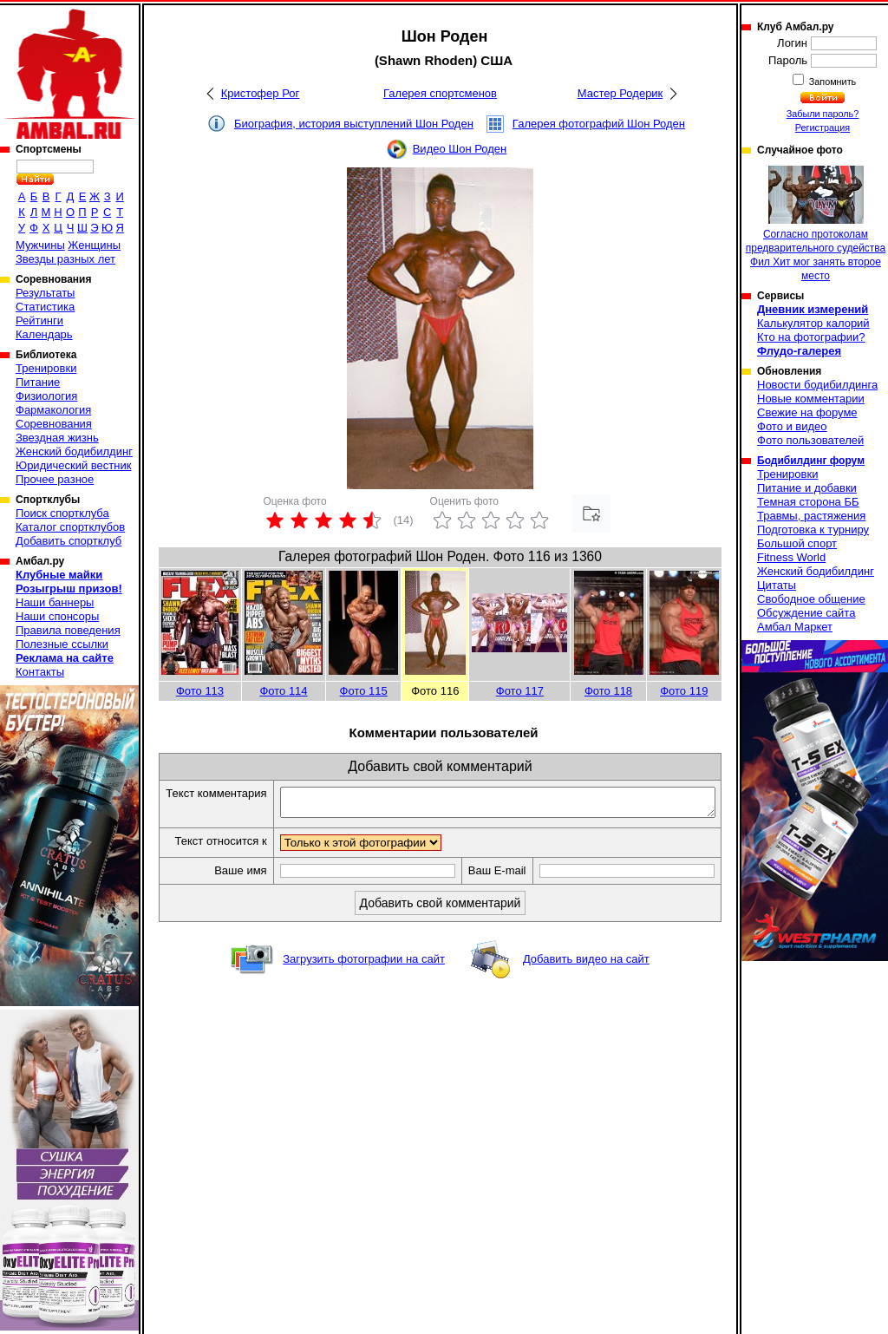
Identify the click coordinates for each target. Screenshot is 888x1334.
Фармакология (53, 409)
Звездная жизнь (57, 437)
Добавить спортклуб (68, 540)
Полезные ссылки (62, 644)
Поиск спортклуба (62, 513)
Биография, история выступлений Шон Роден (353, 123)
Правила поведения (68, 630)
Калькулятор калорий (813, 323)
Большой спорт (797, 543)
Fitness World (791, 557)
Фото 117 (520, 690)
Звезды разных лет (65, 258)
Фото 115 (364, 690)
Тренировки (46, 368)
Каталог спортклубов (70, 526)
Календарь (44, 334)
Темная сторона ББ (808, 501)
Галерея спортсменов (440, 93)
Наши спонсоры (57, 616)
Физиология (46, 395)
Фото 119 (684, 690)
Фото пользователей (810, 440)
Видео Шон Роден (460, 148)
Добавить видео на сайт (586, 989)
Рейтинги (39, 320)
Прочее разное (55, 479)
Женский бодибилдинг (74, 451)
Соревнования (54, 423)
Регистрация (822, 127)
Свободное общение (811, 598)
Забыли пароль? (823, 113)
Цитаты (776, 585)
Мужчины (40, 245)
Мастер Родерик (620, 93)
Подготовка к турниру (813, 529)
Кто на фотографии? (811, 336)
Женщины (94, 245)
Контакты (40, 671)
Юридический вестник (73, 465)
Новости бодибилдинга (817, 384)
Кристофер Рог (260, 93)
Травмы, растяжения (811, 515)
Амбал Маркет (794, 626)
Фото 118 (608, 690)
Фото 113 (200, 690)
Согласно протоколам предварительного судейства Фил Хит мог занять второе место (816, 224)
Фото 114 (283, 690)
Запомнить (831, 81)
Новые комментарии (811, 398)
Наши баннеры (55, 602)
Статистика (45, 306)
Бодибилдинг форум (811, 460)
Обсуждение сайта (806, 612)
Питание (38, 382)
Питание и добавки (807, 487)
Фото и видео (792, 426)
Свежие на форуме (807, 412)
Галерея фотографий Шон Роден (599, 123)
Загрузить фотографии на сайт (364, 989)
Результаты (45, 292)
